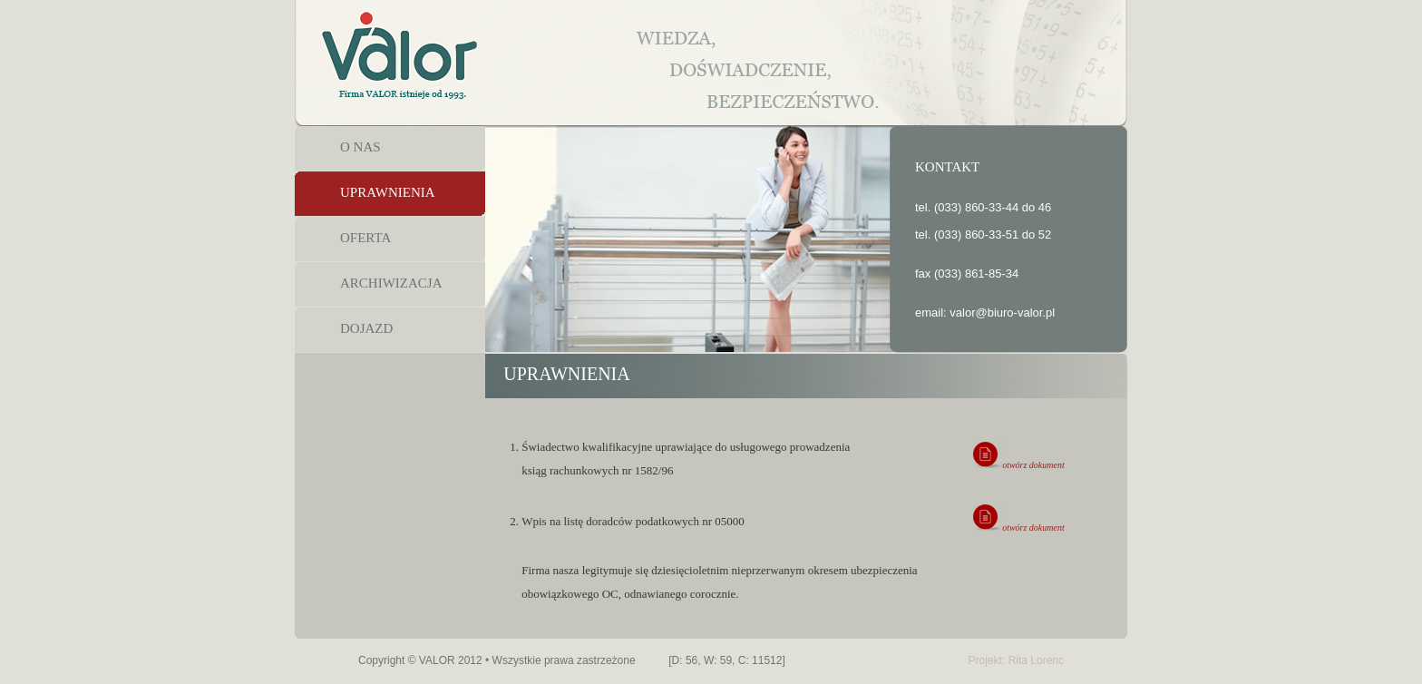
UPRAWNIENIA (387, 192)
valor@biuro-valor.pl (1002, 312)
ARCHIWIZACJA (391, 283)
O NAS (360, 147)
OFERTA (365, 237)
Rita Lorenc (1036, 660)
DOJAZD (366, 328)
